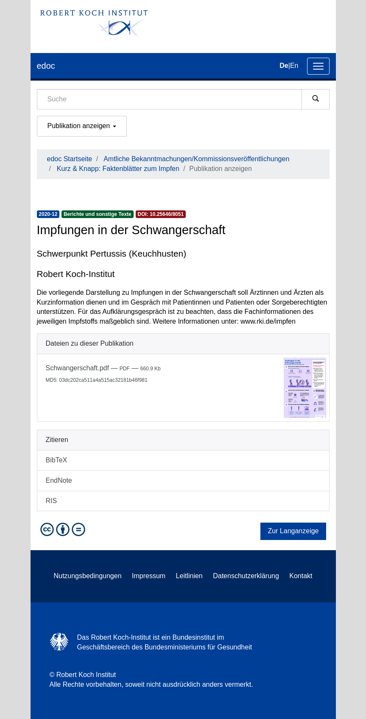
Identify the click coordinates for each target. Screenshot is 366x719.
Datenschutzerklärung (246, 575)
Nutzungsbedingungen (87, 575)
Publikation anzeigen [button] (81, 125)
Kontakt (300, 575)
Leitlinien (189, 575)
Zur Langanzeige (293, 530)
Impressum (148, 575)
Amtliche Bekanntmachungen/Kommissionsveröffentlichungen (196, 158)
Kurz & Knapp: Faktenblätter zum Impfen (118, 168)
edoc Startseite (69, 158)
